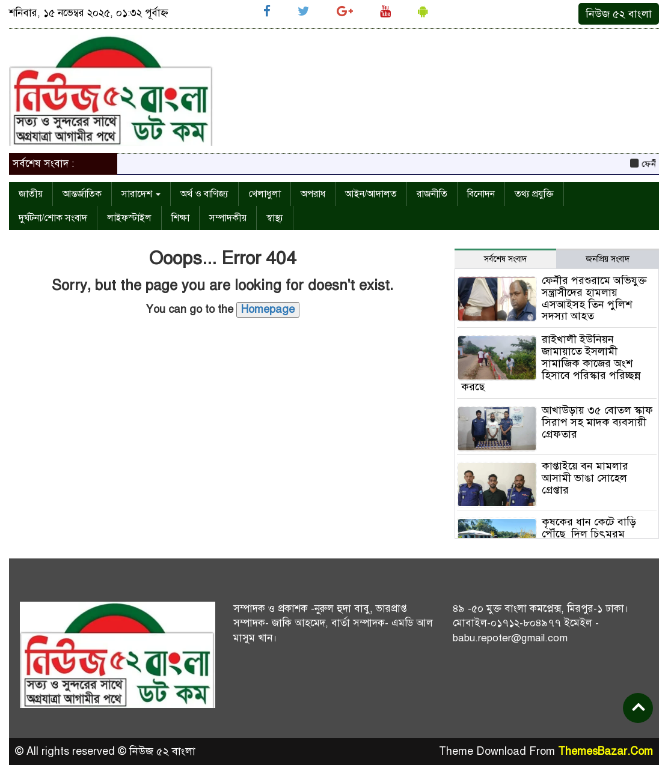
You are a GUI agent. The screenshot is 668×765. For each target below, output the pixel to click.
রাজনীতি (432, 194)
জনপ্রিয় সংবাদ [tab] (608, 259)
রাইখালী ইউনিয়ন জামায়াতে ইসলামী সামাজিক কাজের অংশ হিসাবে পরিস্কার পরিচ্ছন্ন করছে (551, 363)
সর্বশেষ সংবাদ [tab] (505, 259)
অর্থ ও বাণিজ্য (204, 194)
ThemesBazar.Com (605, 751)
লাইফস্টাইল (129, 218)
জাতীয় (31, 194)
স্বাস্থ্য (274, 218)
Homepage (268, 309)
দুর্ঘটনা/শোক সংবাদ (53, 218)
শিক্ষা (180, 218)
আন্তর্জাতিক (82, 194)
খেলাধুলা (264, 194)
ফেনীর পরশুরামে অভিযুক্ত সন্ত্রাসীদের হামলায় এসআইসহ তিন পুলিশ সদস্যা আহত (594, 298)
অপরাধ (313, 194)
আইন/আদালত (371, 194)
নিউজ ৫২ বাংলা (619, 13)
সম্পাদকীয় (228, 218)
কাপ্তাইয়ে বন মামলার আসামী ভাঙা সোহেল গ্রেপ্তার (585, 478)
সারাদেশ (141, 194)
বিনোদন (481, 194)
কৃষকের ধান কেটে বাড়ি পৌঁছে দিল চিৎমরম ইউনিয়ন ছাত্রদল (589, 533)
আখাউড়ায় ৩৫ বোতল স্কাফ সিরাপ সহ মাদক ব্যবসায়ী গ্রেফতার (597, 422)
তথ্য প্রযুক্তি (534, 194)
